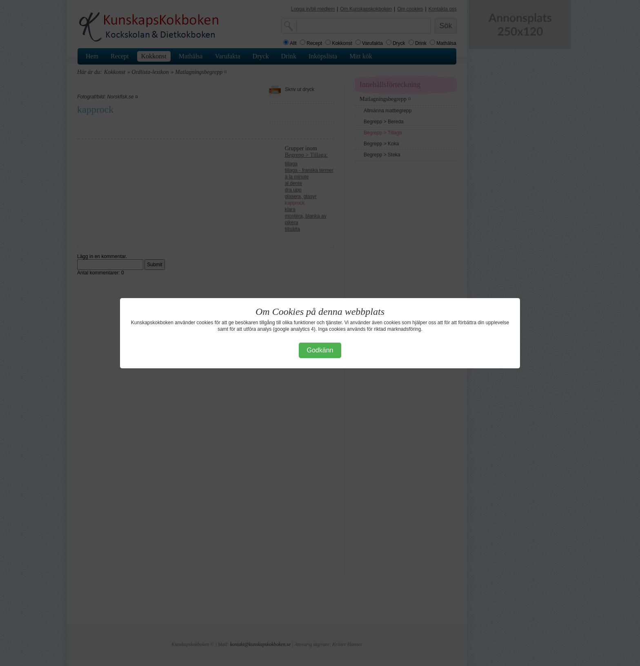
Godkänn (320, 350)
